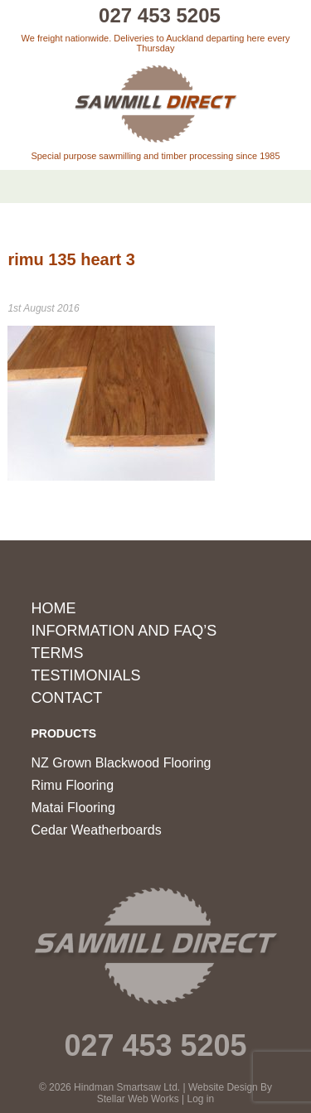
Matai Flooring (73, 808)
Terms (58, 653)
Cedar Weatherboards (97, 830)
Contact (67, 698)
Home (54, 608)
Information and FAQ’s (124, 630)
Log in (201, 1099)
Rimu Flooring (73, 785)
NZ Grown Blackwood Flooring (121, 763)
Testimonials (86, 675)
